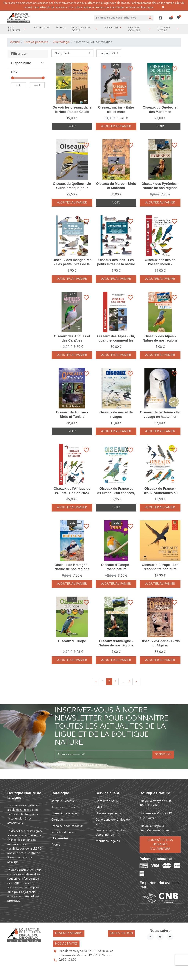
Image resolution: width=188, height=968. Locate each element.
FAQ (98, 807)
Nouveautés (59, 838)
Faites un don (121, 933)
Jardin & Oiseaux (63, 801)
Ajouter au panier (116, 126)
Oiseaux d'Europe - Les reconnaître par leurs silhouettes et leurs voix (160, 569)
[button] (171, 18)
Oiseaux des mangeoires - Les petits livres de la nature (72, 264)
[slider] (12, 77)
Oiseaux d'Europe (72, 641)
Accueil (15, 42)
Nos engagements (108, 813)
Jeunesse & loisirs (64, 807)
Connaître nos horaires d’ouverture (160, 844)
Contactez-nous (106, 801)
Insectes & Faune (63, 832)
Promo (55, 844)
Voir (72, 126)
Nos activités (66, 943)
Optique (57, 819)
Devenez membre (69, 933)
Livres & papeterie (36, 42)
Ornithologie (61, 42)
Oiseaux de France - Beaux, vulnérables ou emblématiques (160, 493)
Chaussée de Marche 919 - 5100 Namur (84, 955)
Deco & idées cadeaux (67, 826)
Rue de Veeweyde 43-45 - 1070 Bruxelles (86, 951)
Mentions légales (107, 841)
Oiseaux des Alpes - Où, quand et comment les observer (116, 340)
